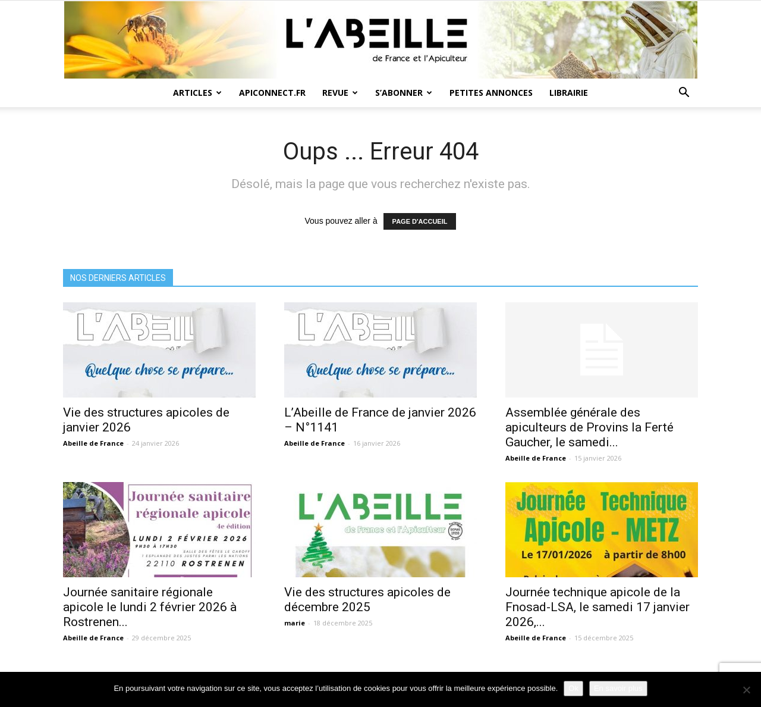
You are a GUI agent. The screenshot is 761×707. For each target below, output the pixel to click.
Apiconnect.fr (272, 92)
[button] (683, 93)
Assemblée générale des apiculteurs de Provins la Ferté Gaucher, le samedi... (589, 427)
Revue (340, 92)
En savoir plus (618, 688)
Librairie (568, 92)
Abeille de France (93, 443)
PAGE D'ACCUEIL (420, 221)
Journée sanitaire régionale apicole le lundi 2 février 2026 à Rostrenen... (150, 607)
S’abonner (403, 92)
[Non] (746, 690)
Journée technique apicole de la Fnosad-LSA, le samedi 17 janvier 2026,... (597, 607)
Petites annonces (491, 92)
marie (294, 622)
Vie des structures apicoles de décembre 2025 (367, 599)
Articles (197, 92)
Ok (573, 688)
